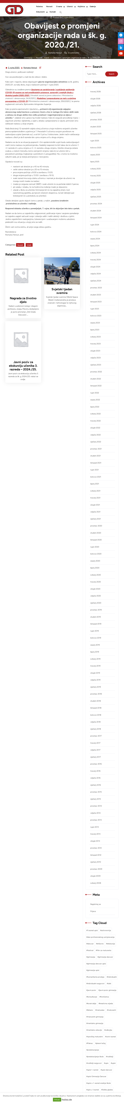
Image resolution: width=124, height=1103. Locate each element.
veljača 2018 (95, 722)
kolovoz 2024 (95, 232)
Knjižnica (81, 6)
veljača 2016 (95, 778)
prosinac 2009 (96, 869)
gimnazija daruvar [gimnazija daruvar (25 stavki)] (106, 957)
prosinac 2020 (96, 526)
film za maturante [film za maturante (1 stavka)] (104, 950)
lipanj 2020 (94, 568)
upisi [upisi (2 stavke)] (114, 1063)
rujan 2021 (94, 470)
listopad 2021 (95, 463)
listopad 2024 (96, 218)
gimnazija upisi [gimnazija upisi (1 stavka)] (93, 970)
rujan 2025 (94, 141)
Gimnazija (28, 58)
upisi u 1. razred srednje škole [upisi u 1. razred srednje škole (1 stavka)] (99, 1083)
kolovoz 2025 (95, 148)
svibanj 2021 (95, 491)
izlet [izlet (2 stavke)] (109, 983)
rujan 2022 (94, 393)
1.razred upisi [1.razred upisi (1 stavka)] (92, 930)
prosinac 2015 (96, 792)
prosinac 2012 (96, 848)
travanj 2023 (95, 344)
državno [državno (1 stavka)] (100, 944)
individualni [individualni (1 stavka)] (112, 977)
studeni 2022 (95, 379)
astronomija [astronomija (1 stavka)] (106, 930)
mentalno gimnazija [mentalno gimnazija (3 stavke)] (95, 1023)
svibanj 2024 (95, 253)
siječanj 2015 (95, 799)
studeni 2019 (95, 617)
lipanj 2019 (94, 652)
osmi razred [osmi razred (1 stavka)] (111, 1037)
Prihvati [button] (57, 1100)
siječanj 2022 (95, 442)
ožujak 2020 (95, 589)
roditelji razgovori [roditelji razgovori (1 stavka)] (94, 1063)
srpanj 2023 (95, 323)
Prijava (93, 911)
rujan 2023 (94, 309)
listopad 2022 (95, 386)
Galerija (93, 6)
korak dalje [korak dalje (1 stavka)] (91, 1003)
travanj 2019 (95, 666)
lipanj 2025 (94, 162)
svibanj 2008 (95, 883)
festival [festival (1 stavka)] (90, 950)
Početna (39, 6)
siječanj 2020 (95, 603)
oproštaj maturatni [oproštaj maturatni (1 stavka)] (95, 1037)
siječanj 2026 (95, 113)
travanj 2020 (95, 582)
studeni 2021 (95, 456)
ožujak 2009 (95, 876)
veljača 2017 (95, 750)
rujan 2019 (94, 631)
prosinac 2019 (96, 610)
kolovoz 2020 (95, 554)
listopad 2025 (96, 134)
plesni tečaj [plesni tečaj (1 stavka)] (101, 1043)
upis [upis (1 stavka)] (106, 1063)
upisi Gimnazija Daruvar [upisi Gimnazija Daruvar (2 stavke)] (96, 1076)
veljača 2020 (95, 596)
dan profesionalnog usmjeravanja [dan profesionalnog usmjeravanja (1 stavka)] (100, 937)
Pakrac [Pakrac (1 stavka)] (90, 1043)
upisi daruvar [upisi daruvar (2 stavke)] (107, 1070)
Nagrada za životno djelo (23, 300)
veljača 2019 (95, 680)
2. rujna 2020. (14, 67)
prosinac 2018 (96, 694)
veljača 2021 (95, 512)
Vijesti (46, 58)
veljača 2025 (95, 190)
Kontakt (53, 12)
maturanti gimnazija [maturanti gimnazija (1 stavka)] (95, 1017)
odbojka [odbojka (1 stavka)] (108, 1030)
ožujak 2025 (95, 183)
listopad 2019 (95, 624)
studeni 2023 (95, 295)
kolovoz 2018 (95, 715)
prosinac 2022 (96, 372)
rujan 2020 (94, 547)
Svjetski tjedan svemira (62, 291)
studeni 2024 (95, 211)
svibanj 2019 (95, 659)
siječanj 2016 (95, 785)
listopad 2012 (95, 855)
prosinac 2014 (96, 806)
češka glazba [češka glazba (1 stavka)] (107, 1090)
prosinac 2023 (96, 288)
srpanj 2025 (95, 155)
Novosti (49, 6)
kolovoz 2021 (95, 477)
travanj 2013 (95, 834)
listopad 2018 (95, 708)
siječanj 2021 (95, 519)
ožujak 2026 (95, 99)
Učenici (70, 6)
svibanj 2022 (95, 414)
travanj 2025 (95, 176)
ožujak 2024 (95, 267)
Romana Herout (30, 67)
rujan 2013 (94, 827)
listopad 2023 (95, 302)
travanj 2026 (95, 91)
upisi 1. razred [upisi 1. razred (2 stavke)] (92, 1070)
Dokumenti (40, 12)
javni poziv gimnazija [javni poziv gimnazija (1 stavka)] (108, 990)
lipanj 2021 (94, 484)
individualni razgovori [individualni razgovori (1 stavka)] (95, 983)
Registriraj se (95, 904)
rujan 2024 (94, 225)
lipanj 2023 (94, 330)
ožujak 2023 (95, 351)
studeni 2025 (95, 127)
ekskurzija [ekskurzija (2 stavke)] (111, 944)
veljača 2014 (95, 813)
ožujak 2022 (95, 428)
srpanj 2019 (95, 645)
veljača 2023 (95, 358)
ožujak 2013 (95, 841)
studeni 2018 (95, 701)
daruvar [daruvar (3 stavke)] (90, 944)
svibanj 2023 (95, 337)
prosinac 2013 (96, 820)
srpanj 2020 (95, 561)
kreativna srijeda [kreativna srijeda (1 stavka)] (106, 1003)
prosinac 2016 (96, 764)
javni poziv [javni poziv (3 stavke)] (91, 990)
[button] (61, 12)
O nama (59, 6)
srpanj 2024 (95, 239)
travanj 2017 (95, 743)
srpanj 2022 (95, 400)
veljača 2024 (95, 274)
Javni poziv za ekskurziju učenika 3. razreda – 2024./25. (23, 365)
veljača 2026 (95, 106)
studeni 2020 (95, 533)
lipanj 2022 (94, 407)
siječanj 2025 (95, 197)
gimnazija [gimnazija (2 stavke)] (91, 957)
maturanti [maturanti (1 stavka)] (112, 1010)
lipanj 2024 (94, 246)
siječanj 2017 (95, 757)
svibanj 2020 (95, 575)
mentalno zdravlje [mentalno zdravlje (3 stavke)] (94, 1030)
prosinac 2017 (96, 736)
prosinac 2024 (96, 204)
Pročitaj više (67, 1099)
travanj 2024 (95, 260)
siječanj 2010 (95, 862)
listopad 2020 (96, 540)
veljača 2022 (95, 435)
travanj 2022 (95, 421)
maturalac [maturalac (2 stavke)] (100, 1010)
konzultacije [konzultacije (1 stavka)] (92, 997)
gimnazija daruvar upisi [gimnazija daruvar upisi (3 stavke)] (96, 964)
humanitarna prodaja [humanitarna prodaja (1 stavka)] (95, 977)
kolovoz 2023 (95, 316)
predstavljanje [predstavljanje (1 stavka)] (93, 1050)
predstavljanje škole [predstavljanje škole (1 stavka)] (95, 1056)
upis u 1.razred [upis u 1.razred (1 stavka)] (93, 1090)
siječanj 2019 (95, 687)
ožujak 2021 (95, 505)
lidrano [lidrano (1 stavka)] (90, 1010)
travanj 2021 (95, 498)
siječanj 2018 (95, 729)
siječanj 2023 (95, 365)
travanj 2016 (95, 771)
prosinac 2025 (96, 120)
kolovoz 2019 (95, 638)
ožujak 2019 (95, 673)
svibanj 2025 (95, 169)
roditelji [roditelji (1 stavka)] (110, 1056)
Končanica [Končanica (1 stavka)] (105, 997)
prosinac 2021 (96, 449)
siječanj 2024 (95, 281)
